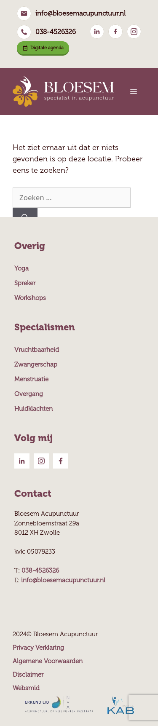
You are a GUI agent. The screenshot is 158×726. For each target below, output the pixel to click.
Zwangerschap (35, 364)
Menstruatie (31, 379)
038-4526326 (55, 32)
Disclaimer (28, 674)
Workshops (30, 298)
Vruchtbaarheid (36, 350)
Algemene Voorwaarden (48, 661)
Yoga (21, 268)
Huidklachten (33, 409)
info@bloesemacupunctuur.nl (80, 13)
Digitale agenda (43, 48)
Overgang (28, 394)
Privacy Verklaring (38, 647)
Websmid (26, 688)
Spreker (24, 283)
